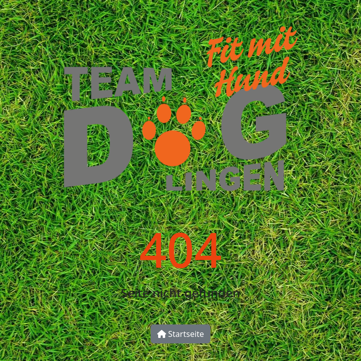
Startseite (180, 333)
